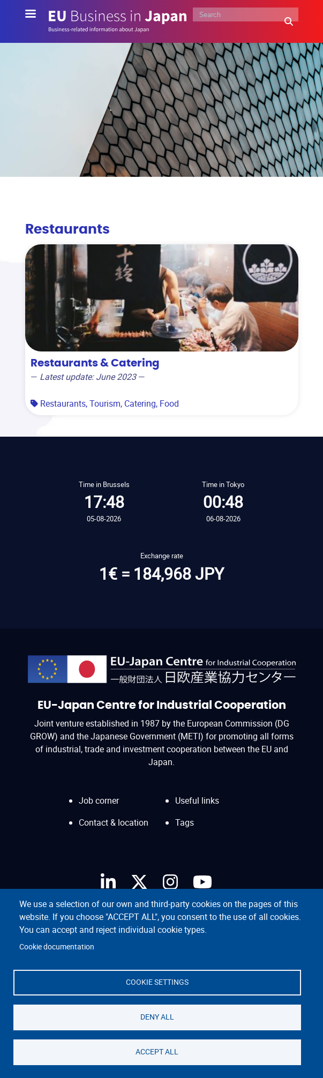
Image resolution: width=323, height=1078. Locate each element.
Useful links (197, 800)
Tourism (105, 403)
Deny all (157, 1017)
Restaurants (63, 403)
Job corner (99, 800)
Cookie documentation (56, 947)
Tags (184, 822)
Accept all (157, 1052)
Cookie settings (157, 982)
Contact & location (113, 822)
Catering (140, 403)
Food (169, 403)
